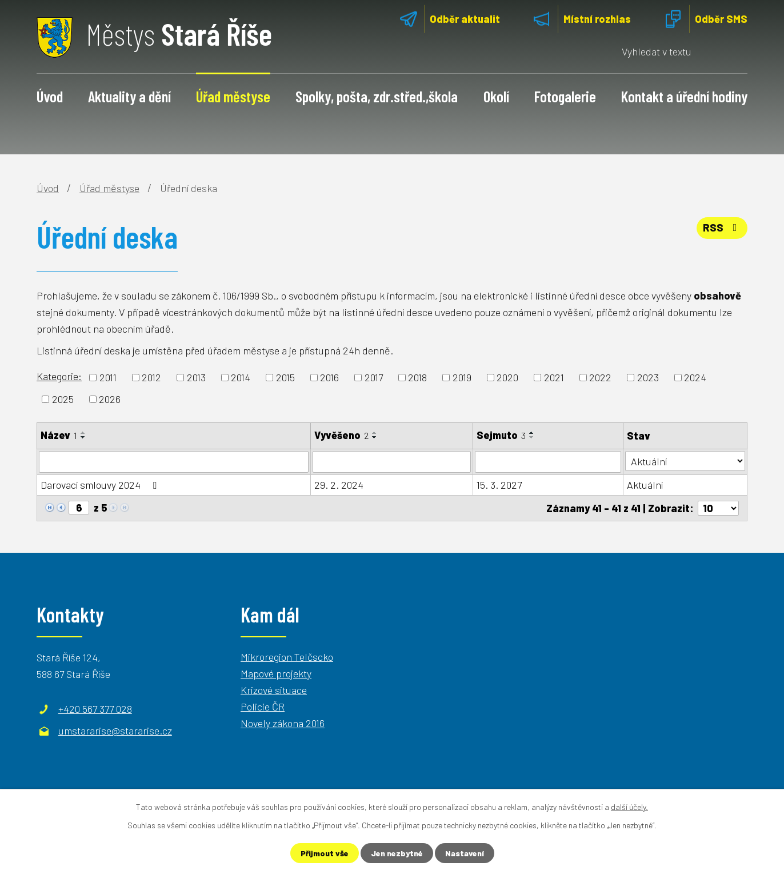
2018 (417, 377)
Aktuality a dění (129, 96)
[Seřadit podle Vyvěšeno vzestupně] (375, 432)
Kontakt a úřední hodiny (684, 96)
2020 (507, 377)
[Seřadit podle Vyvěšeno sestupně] (375, 437)
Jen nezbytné (397, 853)
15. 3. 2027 (499, 484)
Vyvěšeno (341, 435)
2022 (600, 377)
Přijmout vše (325, 853)
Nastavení (464, 853)
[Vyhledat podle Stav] (685, 461)
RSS (722, 227)
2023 (648, 377)
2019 (462, 377)
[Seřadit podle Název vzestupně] (83, 432)
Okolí (496, 96)
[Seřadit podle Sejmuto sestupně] (532, 437)
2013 (196, 377)
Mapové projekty (276, 673)
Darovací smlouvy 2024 (101, 484)
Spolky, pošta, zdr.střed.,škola (376, 96)
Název (59, 435)
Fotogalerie (565, 96)
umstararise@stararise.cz (115, 730)
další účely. (629, 807)
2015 (285, 377)
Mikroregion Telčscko (287, 656)
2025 (63, 399)
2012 (151, 377)
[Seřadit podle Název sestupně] (83, 437)
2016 (329, 377)
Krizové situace (274, 690)
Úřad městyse (233, 96)
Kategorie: (59, 376)
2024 (695, 377)
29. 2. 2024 (338, 484)
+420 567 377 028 (95, 709)
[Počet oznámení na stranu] (718, 508)
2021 (554, 377)
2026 (110, 399)
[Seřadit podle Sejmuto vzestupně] (532, 432)
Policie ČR (263, 706)
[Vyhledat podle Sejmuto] (548, 462)
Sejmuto (501, 435)
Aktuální (645, 484)
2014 (240, 377)
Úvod (50, 96)
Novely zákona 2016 (283, 723)
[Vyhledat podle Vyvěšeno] (391, 462)
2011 (108, 377)
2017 (374, 377)
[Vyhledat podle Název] (174, 462)
